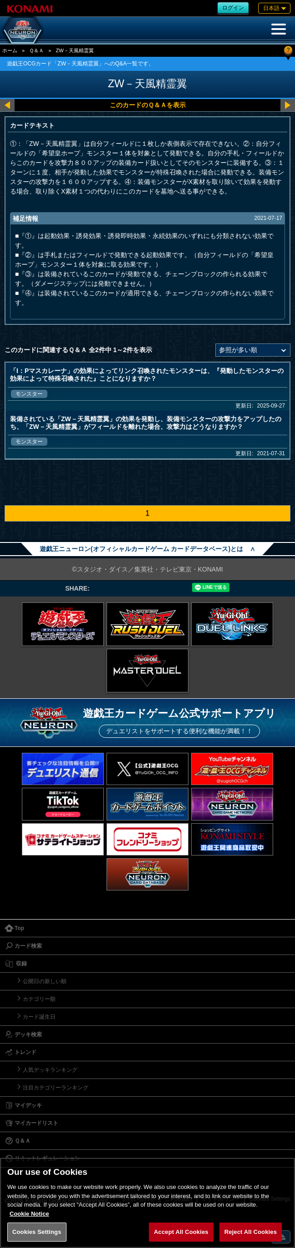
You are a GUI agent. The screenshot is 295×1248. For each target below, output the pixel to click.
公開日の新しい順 (44, 981)
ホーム (9, 50)
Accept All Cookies (181, 1231)
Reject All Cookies (250, 1231)
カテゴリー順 (39, 999)
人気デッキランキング (50, 1070)
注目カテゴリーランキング (55, 1087)
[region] (147, 1203)
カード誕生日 (39, 1017)
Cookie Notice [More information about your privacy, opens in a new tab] (29, 1213)
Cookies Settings (36, 1231)
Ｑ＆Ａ (36, 50)
